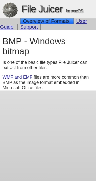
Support (29, 27)
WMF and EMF (17, 77)
